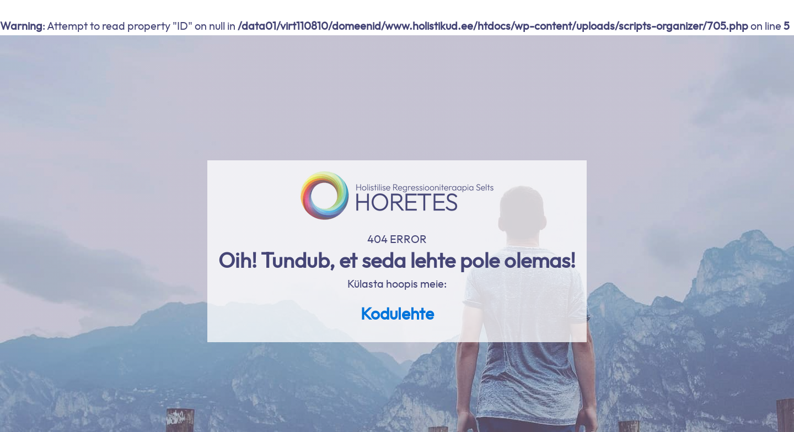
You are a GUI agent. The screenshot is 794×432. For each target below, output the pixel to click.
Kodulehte (397, 314)
